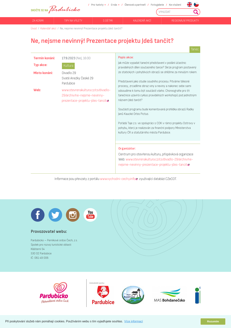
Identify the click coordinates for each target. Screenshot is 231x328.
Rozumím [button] (213, 321)
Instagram (73, 215)
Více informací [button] (133, 321)
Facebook (38, 215)
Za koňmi (38, 20)
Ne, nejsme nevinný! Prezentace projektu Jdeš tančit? (91, 28)
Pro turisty (97, 5)
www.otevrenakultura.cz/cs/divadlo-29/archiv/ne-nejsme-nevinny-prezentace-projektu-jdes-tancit (86, 95)
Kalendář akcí (142, 20)
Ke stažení (175, 5)
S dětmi (108, 20)
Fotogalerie (157, 5)
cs (196, 4)
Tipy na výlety (73, 20)
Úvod (34, 28)
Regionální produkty (185, 20)
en (189, 4)
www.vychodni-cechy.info (117, 179)
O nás (114, 5)
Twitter (55, 215)
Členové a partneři (135, 5)
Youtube (90, 215)
